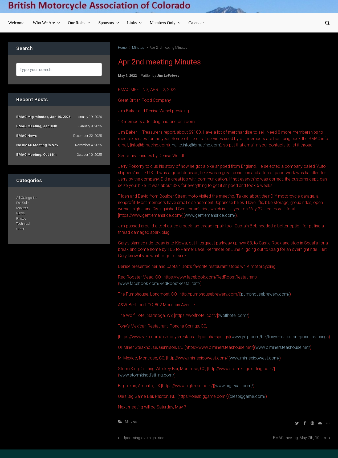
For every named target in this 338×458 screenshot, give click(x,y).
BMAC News (26, 136)
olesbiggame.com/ (248, 396)
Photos (21, 218)
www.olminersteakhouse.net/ (282, 347)
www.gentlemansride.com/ (210, 215)
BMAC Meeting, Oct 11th (36, 155)
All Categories (26, 198)
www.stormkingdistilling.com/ (146, 375)
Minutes (138, 48)
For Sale (22, 203)
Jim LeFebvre (168, 75)
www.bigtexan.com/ (234, 385)
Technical (23, 224)
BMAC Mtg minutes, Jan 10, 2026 (43, 117)
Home (122, 48)
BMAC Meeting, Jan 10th (36, 126)
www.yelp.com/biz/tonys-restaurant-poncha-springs (280, 336)
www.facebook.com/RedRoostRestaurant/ (159, 283)
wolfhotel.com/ (233, 315)
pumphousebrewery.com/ (265, 294)
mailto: (176, 145)
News (20, 213)
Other (20, 229)
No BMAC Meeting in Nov (37, 145)
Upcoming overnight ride (143, 438)
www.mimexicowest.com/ (254, 358)
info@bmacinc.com (201, 145)
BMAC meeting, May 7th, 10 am (299, 438)
